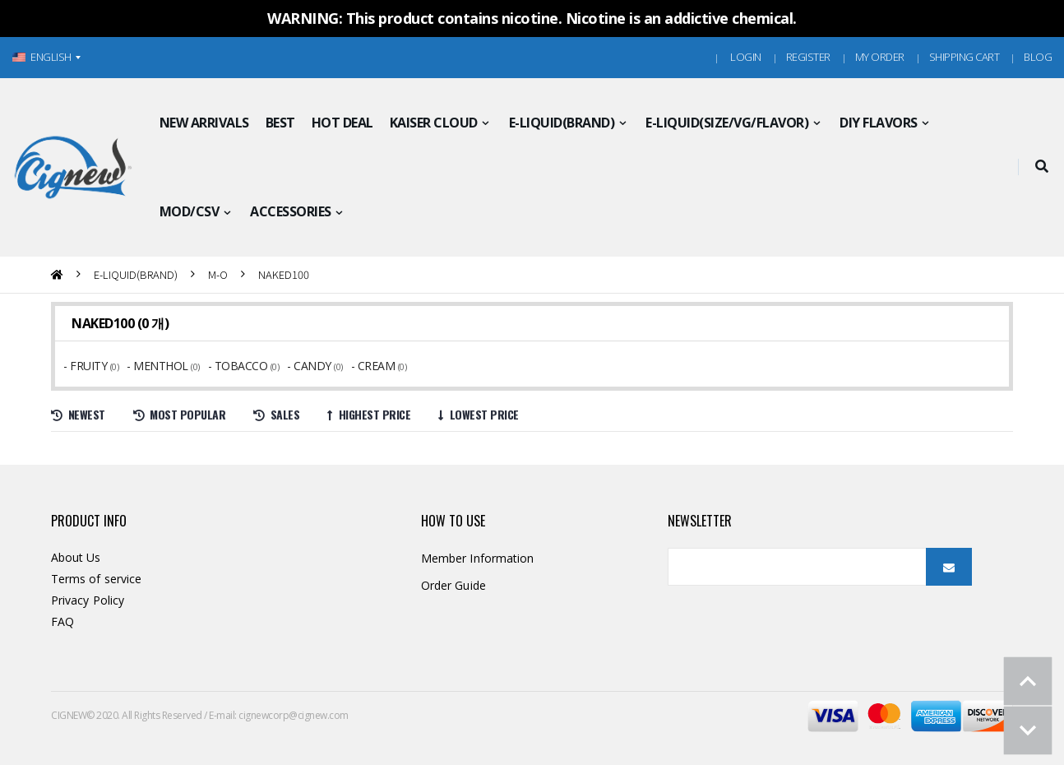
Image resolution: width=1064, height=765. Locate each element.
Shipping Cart (964, 56)
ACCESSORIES (290, 211)
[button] (1041, 167)
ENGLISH (42, 56)
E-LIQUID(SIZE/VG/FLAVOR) (726, 123)
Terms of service (96, 578)
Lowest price (478, 414)
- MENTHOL (159, 365)
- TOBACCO (239, 365)
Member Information (477, 558)
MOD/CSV (190, 211)
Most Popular (179, 414)
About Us (76, 557)
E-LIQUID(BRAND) (562, 123)
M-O (218, 274)
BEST (280, 123)
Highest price (368, 414)
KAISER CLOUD (434, 123)
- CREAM (374, 365)
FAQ (62, 621)
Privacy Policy (87, 600)
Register (808, 56)
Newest (78, 414)
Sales (276, 414)
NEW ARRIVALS (204, 123)
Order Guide (453, 585)
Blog (1038, 56)
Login (745, 56)
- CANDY (310, 365)
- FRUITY (86, 365)
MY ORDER (879, 56)
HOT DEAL (342, 123)
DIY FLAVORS (879, 123)
